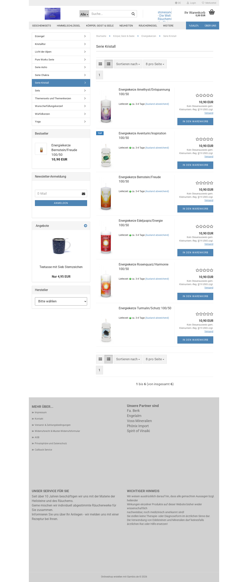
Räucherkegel (148, 25)
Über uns (210, 25)
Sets (37, 90)
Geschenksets (41, 25)
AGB (37, 437)
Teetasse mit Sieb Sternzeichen (61, 267)
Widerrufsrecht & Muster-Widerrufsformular (57, 431)
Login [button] (191, 3)
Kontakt (39, 418)
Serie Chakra (42, 75)
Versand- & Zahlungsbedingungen (53, 425)
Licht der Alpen (43, 51)
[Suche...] (84, 13)
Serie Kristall (42, 82)
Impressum (41, 412)
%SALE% (194, 25)
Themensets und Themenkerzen (53, 98)
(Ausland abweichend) (157, 104)
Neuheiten (126, 25)
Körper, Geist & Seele (100, 25)
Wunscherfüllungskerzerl (49, 106)
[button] (178, 3)
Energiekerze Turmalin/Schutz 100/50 (145, 308)
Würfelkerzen (42, 113)
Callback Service (43, 449)
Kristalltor (40, 44)
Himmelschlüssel (68, 25)
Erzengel (39, 36)
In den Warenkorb (195, 121)
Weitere (168, 25)
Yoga (38, 121)
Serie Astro (41, 67)
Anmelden (61, 203)
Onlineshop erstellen (111, 576)
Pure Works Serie (44, 59)
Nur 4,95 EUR (61, 276)
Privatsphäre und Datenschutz (51, 443)
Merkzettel (209, 3)
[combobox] (128, 64)
